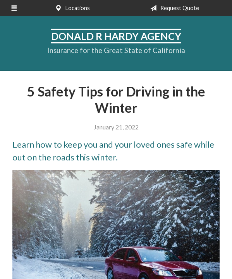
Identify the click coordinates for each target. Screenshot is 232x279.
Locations (71, 8)
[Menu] (14, 8)
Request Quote (173, 8)
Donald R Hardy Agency (116, 36)
